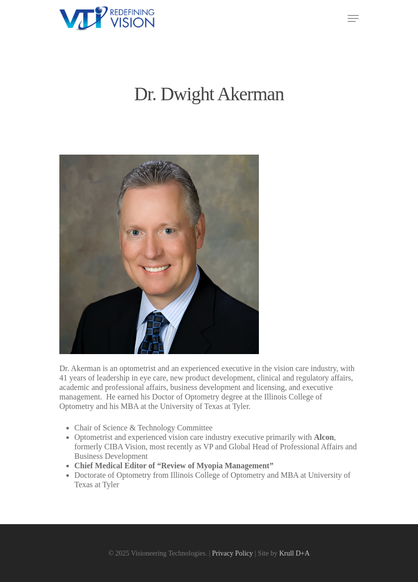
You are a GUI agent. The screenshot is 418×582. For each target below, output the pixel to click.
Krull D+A (294, 553)
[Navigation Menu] (353, 18)
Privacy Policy (232, 553)
